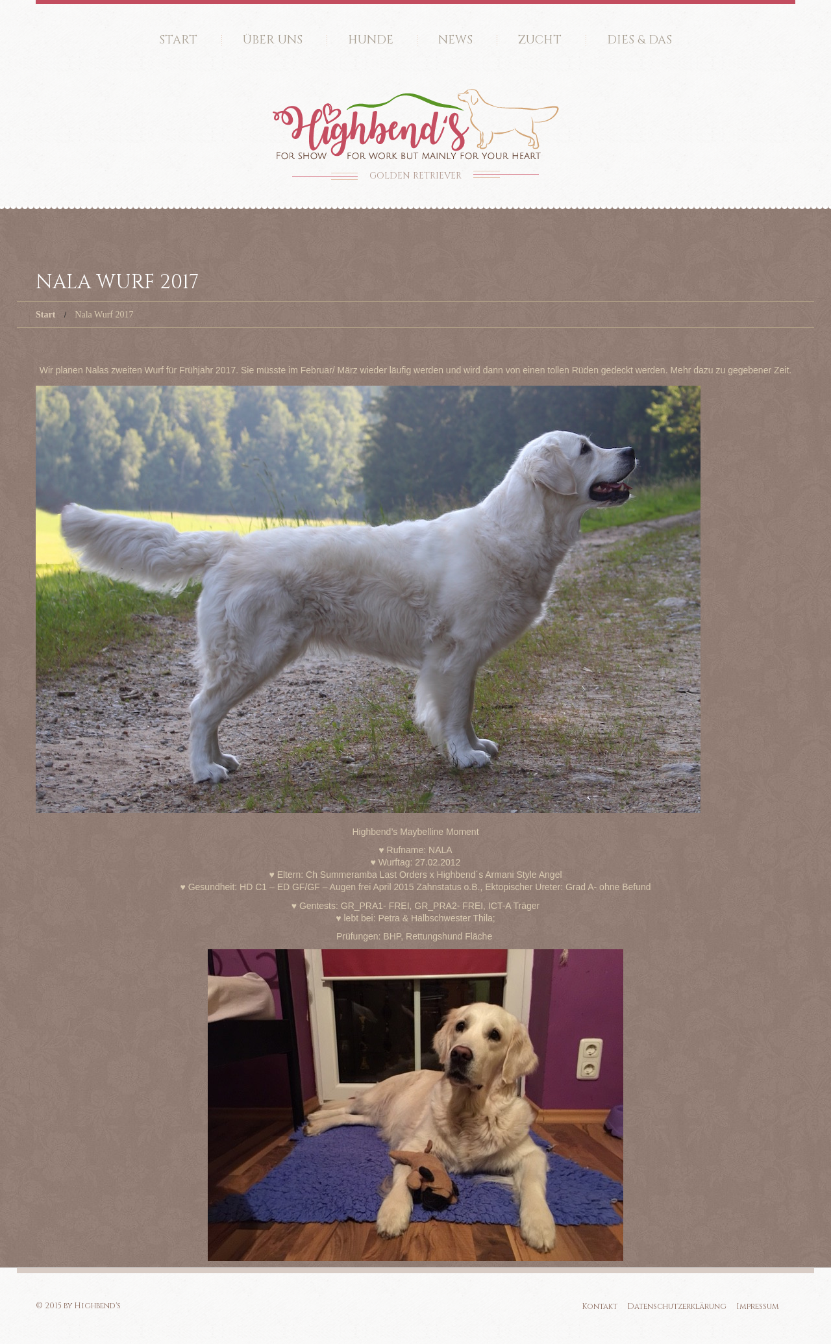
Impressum (757, 1306)
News (455, 40)
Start (178, 40)
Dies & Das (639, 40)
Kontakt (599, 1306)
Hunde (370, 40)
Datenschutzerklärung (676, 1306)
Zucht (540, 40)
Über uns (273, 40)
